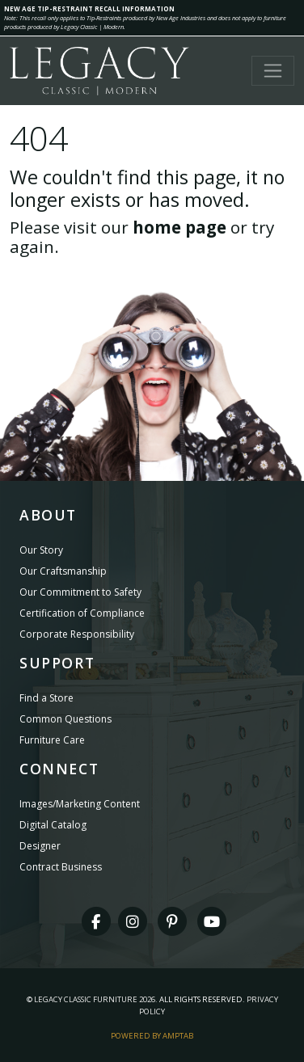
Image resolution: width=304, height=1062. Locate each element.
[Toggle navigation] (272, 71)
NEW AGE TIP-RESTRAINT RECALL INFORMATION (89, 8)
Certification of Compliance (82, 613)
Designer (40, 846)
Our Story (41, 550)
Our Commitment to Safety (80, 592)
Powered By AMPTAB (152, 1035)
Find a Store (46, 698)
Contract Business (60, 867)
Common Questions (65, 719)
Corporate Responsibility (76, 634)
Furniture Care (52, 740)
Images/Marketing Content (79, 804)
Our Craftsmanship (63, 571)
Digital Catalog (53, 825)
